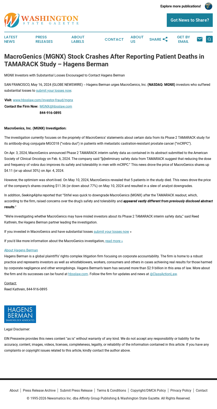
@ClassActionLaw (163, 274)
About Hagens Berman (21, 250)
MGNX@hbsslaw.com (56, 106)
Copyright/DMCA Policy (148, 390)
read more (112, 241)
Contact (114, 39)
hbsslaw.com (78, 274)
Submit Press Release (76, 390)
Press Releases (44, 39)
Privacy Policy (180, 390)
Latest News (11, 39)
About (14, 390)
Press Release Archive (39, 390)
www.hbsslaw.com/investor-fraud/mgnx (43, 100)
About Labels (78, 39)
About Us (137, 39)
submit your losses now (53, 91)
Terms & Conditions (111, 390)
